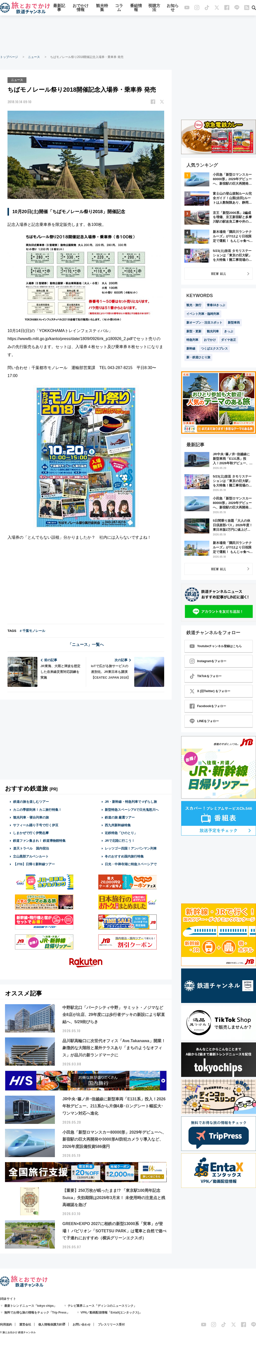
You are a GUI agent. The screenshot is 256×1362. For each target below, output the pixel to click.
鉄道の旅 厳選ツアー (120, 817)
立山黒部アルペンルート (31, 856)
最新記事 (59, 8)
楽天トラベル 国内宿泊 (31, 848)
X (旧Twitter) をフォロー (210, 691)
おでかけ (210, 340)
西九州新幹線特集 (118, 825)
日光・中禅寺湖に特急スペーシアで (131, 864)
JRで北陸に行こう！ (120, 840)
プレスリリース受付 (111, 1324)
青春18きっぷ (216, 305)
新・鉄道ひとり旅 (198, 357)
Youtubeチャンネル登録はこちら (216, 646)
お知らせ (173, 8)
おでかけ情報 (81, 8)
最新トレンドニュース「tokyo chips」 (30, 1305)
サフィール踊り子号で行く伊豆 (35, 825)
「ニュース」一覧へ (86, 644)
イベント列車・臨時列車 (202, 314)
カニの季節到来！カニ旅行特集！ (37, 809)
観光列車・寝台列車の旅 (31, 817)
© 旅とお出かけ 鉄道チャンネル (18, 1332)
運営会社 (25, 1324)
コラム (119, 8)
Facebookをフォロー (208, 706)
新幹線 (190, 348)
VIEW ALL (218, 273)
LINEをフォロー (204, 721)
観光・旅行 (193, 305)
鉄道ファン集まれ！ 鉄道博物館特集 (39, 840)
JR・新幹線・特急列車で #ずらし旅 (131, 801)
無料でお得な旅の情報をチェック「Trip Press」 (37, 1312)
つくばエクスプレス (214, 348)
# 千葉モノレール (32, 630)
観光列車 (213, 331)
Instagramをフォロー (208, 661)
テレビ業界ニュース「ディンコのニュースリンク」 (102, 1305)
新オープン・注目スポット (204, 322)
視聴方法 (154, 8)
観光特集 (102, 8)
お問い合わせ (82, 1324)
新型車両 (234, 322)
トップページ (9, 57)
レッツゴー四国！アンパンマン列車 (131, 848)
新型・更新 (193, 331)
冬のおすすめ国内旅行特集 (124, 856)
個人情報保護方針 (50, 1324)
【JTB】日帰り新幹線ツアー (34, 864)
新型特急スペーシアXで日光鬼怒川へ (132, 809)
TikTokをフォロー (206, 676)
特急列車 (192, 340)
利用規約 (6, 1324)
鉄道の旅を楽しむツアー (31, 801)
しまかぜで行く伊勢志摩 (31, 832)
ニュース (34, 57)
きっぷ (228, 331)
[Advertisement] (128, 35)
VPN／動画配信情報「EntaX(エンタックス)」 (111, 1312)
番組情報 (136, 8)
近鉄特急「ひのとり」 (121, 832)
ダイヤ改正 (228, 340)
